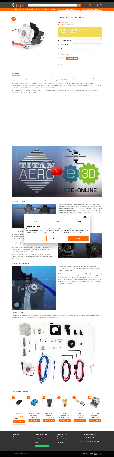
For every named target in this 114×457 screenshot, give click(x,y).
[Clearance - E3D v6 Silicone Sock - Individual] (34, 402)
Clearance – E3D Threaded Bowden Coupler (19, 413)
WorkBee (46, 9)
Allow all (78, 238)
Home (59, 14)
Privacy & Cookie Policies (62, 438)
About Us (15, 436)
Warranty (37, 442)
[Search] (79, 5)
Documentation (22, 1)
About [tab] (79, 221)
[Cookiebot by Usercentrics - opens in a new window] (82, 217)
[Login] (97, 5)
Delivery (15, 1)
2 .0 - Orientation (63, 44)
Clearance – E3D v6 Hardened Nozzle (49, 412)
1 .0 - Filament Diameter (65, 40)
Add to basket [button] (34, 420)
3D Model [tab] (24, 74)
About (99, 1)
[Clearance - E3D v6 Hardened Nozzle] (49, 402)
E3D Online (65, 22)
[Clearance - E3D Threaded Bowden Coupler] (19, 402)
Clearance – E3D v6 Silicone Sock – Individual (34, 412)
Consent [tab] (35, 221)
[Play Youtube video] (57, 171)
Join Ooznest (60, 442)
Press (14, 438)
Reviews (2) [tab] (50, 74)
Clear (100, 38)
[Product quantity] (61, 58)
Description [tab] (16, 74)
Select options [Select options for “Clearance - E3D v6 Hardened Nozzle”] (49, 420)
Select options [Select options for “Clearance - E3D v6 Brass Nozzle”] (64, 420)
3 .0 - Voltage (62, 48)
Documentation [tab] (40, 74)
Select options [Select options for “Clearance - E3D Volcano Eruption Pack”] (79, 420)
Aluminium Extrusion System (21, 9)
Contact (29, 1)
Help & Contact (38, 436)
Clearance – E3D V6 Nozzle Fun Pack (95, 412)
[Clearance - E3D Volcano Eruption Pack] (80, 402)
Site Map (59, 440)
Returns (36, 440)
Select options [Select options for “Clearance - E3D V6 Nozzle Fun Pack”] (95, 420)
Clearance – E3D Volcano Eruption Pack (80, 412)
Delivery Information (39, 438)
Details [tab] (57, 221)
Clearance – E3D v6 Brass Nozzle (65, 412)
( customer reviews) (69, 24)
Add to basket (72, 58)
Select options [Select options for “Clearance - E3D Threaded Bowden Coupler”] (19, 421)
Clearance (53, 9)
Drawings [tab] (31, 74)
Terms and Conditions (62, 436)
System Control (36, 9)
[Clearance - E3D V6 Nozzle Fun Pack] (95, 402)
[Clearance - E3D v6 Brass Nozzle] (65, 402)
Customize (57, 238)
